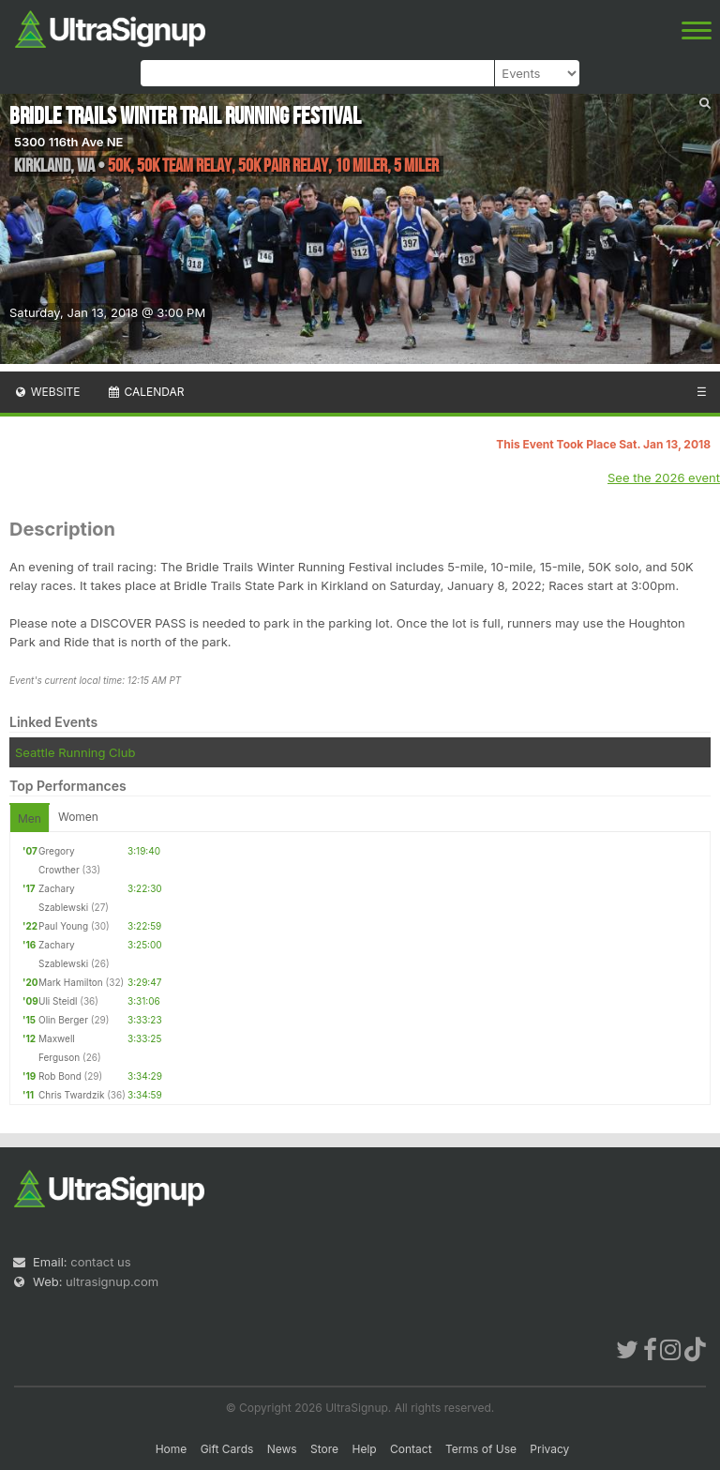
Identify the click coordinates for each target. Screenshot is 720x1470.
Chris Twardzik (71, 1094)
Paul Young (63, 926)
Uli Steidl (57, 1001)
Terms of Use (481, 1449)
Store (324, 1449)
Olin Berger (63, 1019)
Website (47, 392)
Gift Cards (227, 1449)
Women (78, 817)
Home (172, 1449)
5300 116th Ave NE (68, 141)
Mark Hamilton (70, 982)
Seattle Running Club (75, 752)
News (282, 1449)
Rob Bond (60, 1076)
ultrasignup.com (112, 1281)
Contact (411, 1449)
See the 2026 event (664, 477)
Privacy (549, 1449)
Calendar (146, 392)
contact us (100, 1261)
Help (364, 1449)
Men (29, 818)
